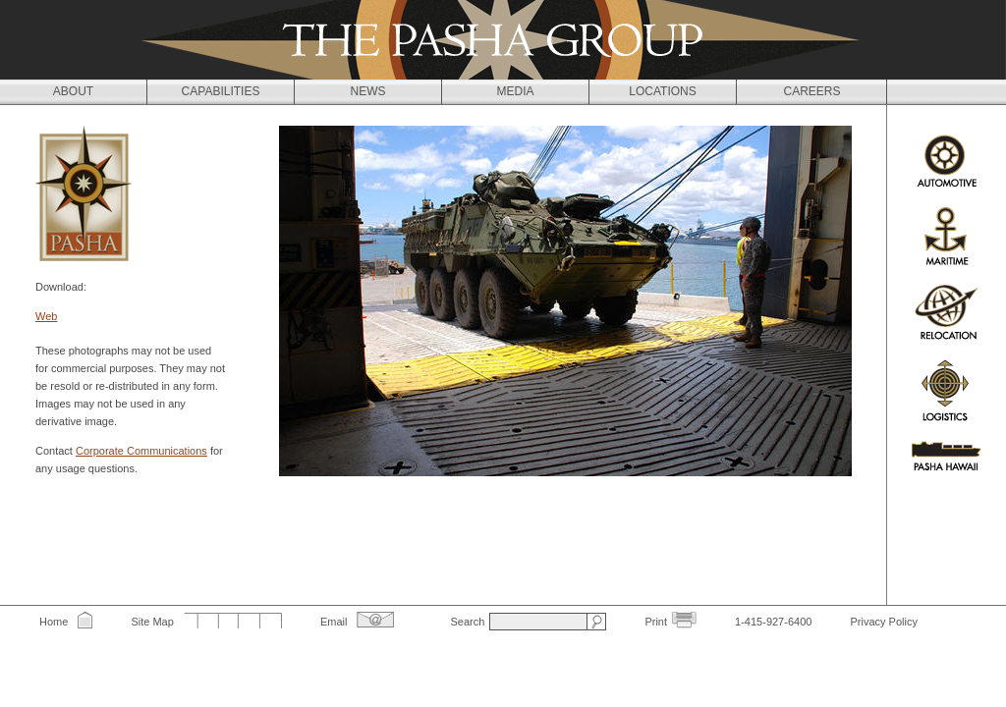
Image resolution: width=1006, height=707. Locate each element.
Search (467, 621)
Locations (662, 91)
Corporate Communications (141, 451)
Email (334, 621)
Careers (811, 91)
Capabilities (221, 91)
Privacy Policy (883, 621)
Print (655, 621)
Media (514, 91)
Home (53, 621)
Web (46, 316)
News (368, 91)
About (73, 91)
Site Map (152, 621)
